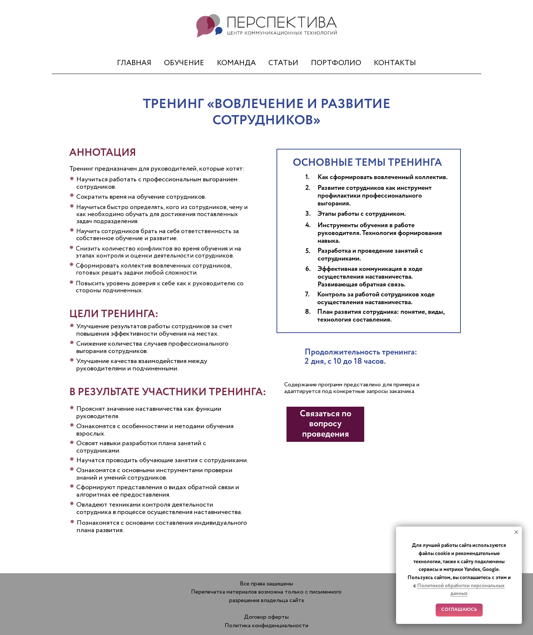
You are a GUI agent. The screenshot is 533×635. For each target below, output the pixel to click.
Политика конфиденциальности (266, 625)
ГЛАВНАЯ (134, 63)
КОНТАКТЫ (395, 63)
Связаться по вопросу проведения (325, 424)
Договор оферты (266, 617)
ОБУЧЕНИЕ (184, 63)
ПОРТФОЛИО (336, 63)
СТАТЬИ (283, 63)
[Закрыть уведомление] (516, 532)
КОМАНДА (236, 63)
